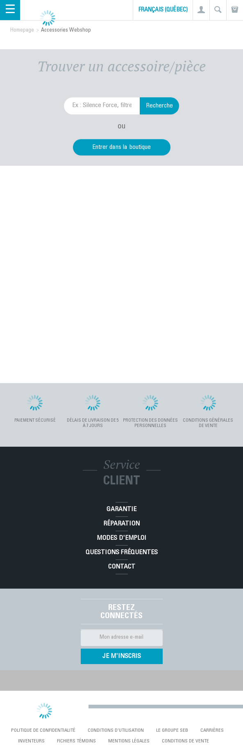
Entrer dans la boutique (121, 147)
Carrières (212, 730)
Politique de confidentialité (43, 730)
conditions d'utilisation (116, 730)
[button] (201, 10)
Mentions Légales (129, 741)
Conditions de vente (185, 741)
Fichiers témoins (76, 741)
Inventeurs (31, 741)
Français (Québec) (163, 10)
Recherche (159, 106)
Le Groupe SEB (172, 730)
